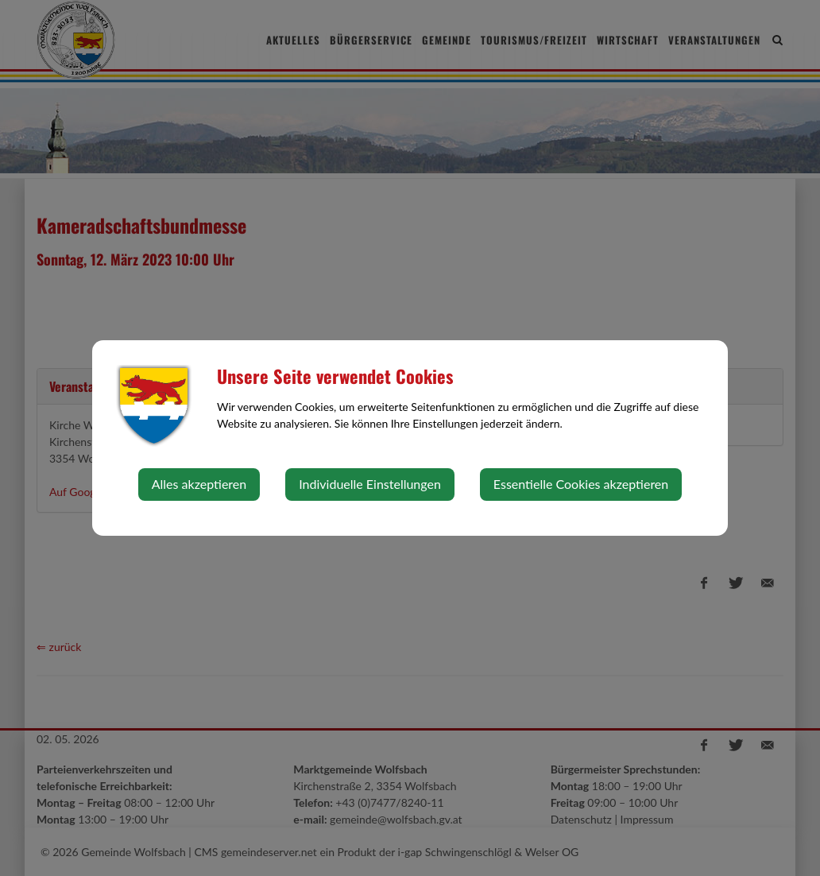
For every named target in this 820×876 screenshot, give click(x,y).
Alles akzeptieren (199, 483)
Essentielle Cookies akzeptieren (580, 483)
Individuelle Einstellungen (370, 483)
